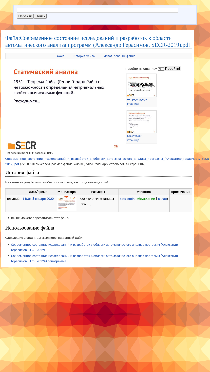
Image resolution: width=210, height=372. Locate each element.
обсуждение (145, 199)
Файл (60, 56)
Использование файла (119, 56)
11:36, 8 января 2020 (38, 199)
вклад (162, 199)
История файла (84, 56)
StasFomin (127, 199)
